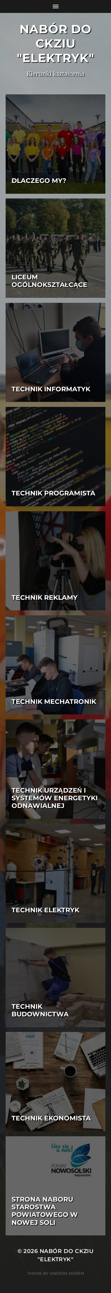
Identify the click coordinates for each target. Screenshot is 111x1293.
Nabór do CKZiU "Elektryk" (55, 43)
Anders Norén (67, 1273)
